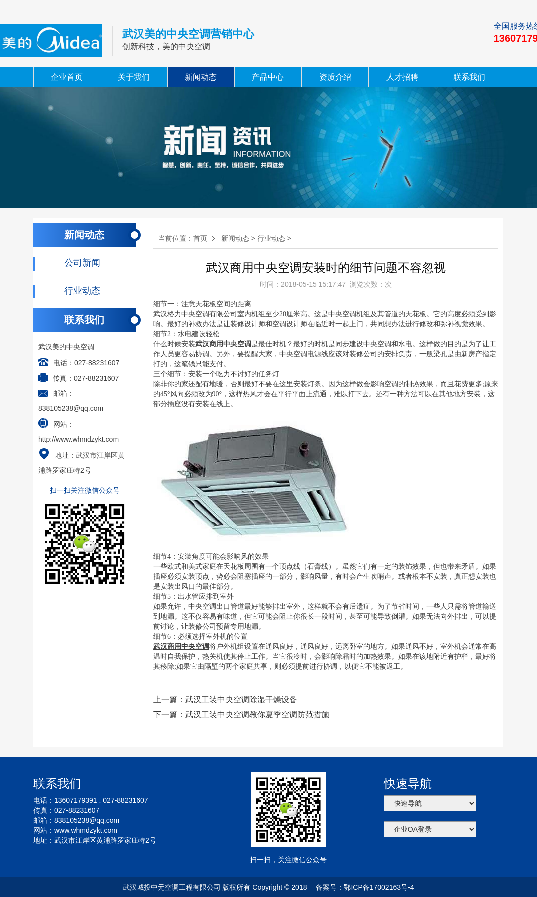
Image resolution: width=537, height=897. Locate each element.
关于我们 (134, 77)
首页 (201, 238)
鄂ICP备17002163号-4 (379, 887)
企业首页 (67, 77)
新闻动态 (201, 77)
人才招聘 (402, 77)
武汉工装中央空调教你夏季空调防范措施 (258, 714)
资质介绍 (336, 77)
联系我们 (470, 77)
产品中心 (268, 77)
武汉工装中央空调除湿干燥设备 (242, 699)
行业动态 (272, 238)
